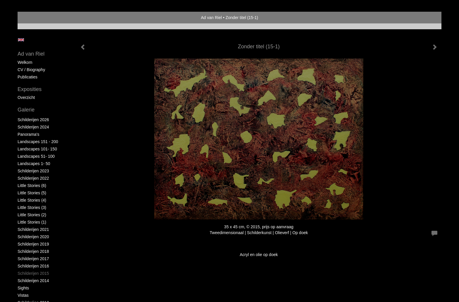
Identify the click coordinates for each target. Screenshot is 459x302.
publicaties (27, 77)
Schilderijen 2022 (33, 178)
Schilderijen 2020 (33, 236)
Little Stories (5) (32, 193)
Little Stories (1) (32, 222)
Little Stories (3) (32, 207)
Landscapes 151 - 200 (38, 141)
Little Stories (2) (32, 214)
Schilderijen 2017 (33, 258)
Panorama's (28, 134)
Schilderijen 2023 (33, 171)
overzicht (26, 97)
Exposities (30, 89)
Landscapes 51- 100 (36, 156)
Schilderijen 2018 (33, 251)
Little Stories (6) (32, 185)
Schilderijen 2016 (33, 266)
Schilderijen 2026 (33, 119)
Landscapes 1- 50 (34, 163)
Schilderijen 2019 (33, 244)
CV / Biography (31, 69)
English (21, 40)
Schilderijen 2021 (33, 229)
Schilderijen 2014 (33, 280)
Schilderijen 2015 (33, 273)
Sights (23, 288)
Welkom (25, 62)
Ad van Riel (211, 17)
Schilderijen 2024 (33, 127)
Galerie (26, 110)
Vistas (23, 295)
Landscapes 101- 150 (37, 149)
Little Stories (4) (32, 200)
